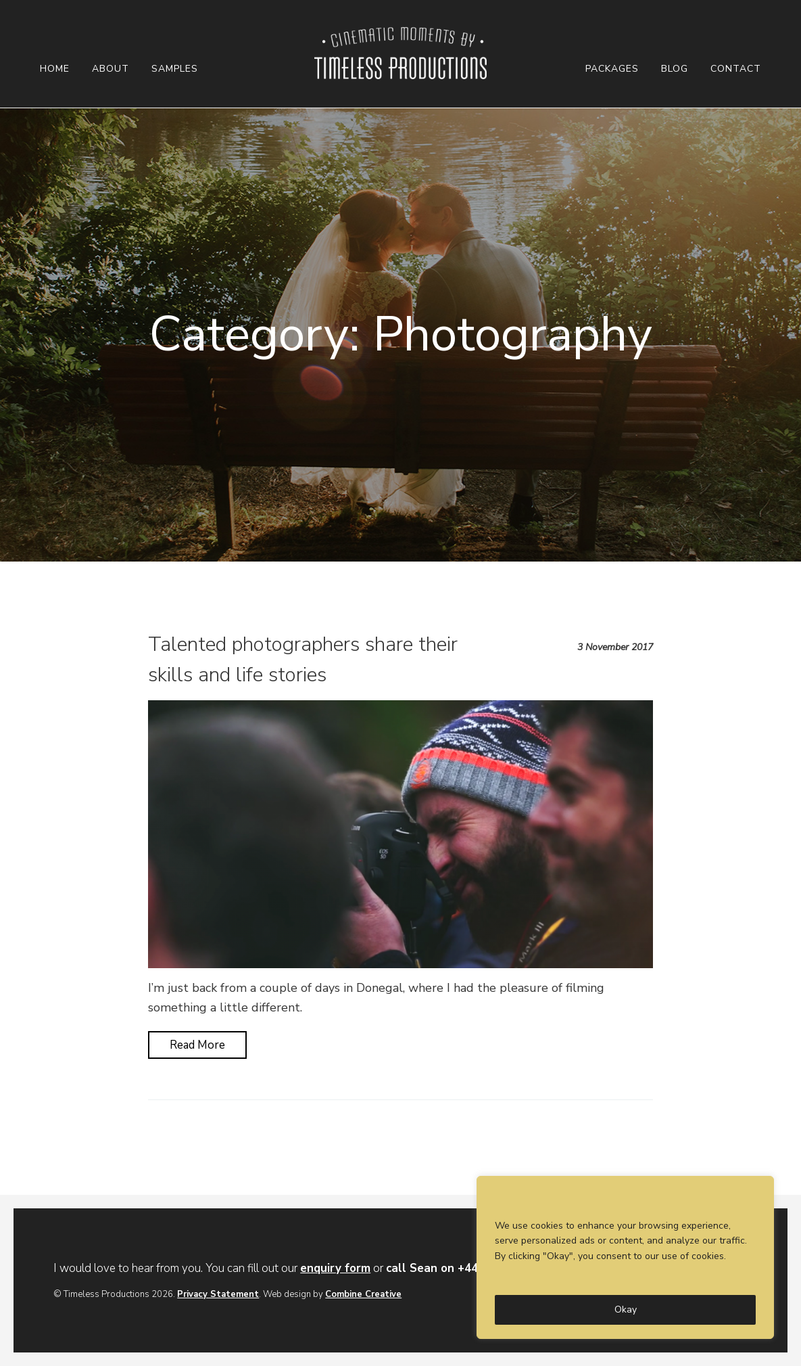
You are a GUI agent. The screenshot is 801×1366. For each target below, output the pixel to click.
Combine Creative (363, 1294)
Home (55, 69)
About (110, 69)
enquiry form (335, 1268)
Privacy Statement (218, 1294)
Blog (674, 69)
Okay (625, 1309)
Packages (612, 69)
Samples (174, 69)
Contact (735, 69)
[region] (625, 1257)
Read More (197, 1045)
